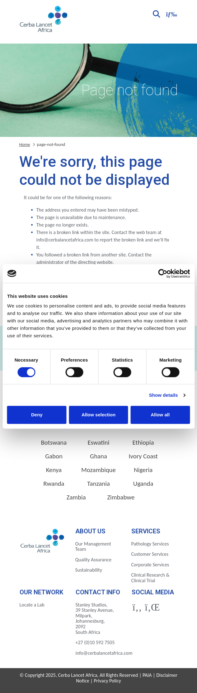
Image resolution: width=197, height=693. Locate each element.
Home (24, 144)
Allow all (160, 414)
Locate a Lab (32, 605)
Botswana (54, 442)
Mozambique (98, 470)
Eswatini (99, 442)
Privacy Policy (107, 681)
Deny (37, 414)
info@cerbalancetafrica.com (104, 653)
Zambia (76, 497)
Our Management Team (93, 546)
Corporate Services (150, 565)
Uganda (143, 484)
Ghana (98, 456)
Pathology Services (150, 544)
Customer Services (150, 554)
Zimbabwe (120, 497)
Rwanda (53, 484)
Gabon (54, 456)
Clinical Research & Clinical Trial (150, 577)
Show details (163, 395)
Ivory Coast (143, 456)
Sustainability (88, 570)
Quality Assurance (93, 560)
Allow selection (98, 414)
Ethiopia (143, 442)
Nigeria (143, 470)
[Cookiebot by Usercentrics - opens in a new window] (162, 273)
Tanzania (98, 484)
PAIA (147, 675)
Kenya (54, 470)
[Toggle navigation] (171, 13)
